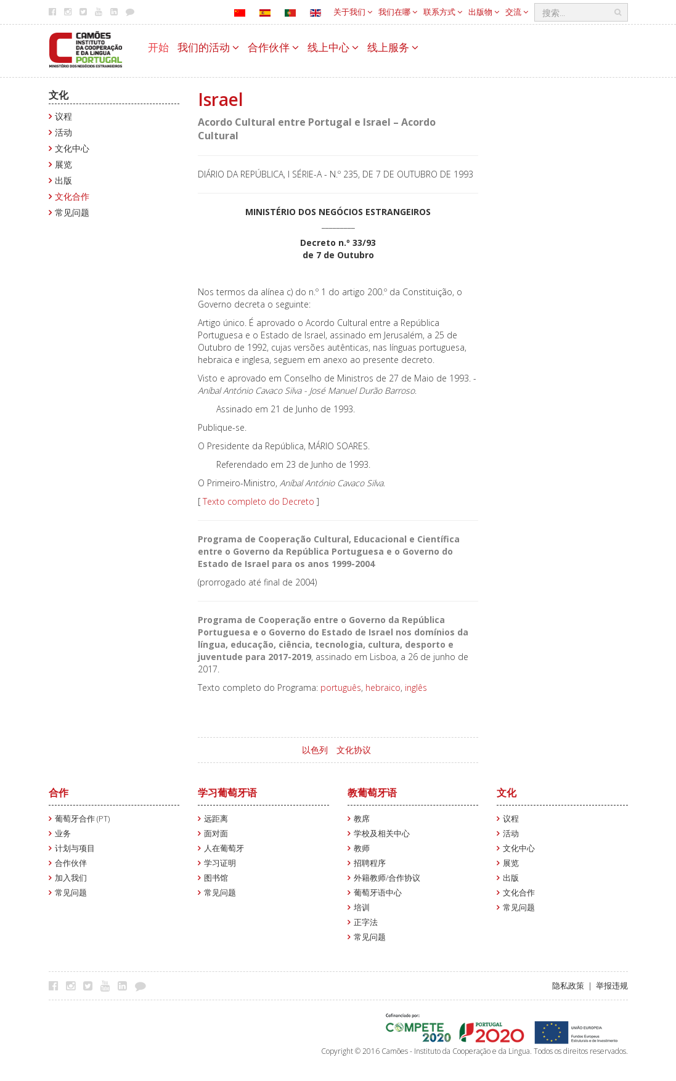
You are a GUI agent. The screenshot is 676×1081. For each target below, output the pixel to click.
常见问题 (72, 212)
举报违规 (612, 986)
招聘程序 (370, 863)
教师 (362, 848)
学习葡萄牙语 (227, 792)
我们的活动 (208, 47)
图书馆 (216, 878)
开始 (158, 47)
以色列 (315, 750)
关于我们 (352, 11)
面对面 (216, 833)
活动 (63, 132)
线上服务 (392, 47)
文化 (58, 95)
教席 (362, 819)
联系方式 (442, 11)
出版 (63, 180)
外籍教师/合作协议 (387, 878)
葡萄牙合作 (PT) (82, 819)
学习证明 (220, 863)
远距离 (216, 819)
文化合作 (72, 196)
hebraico (383, 687)
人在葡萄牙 (224, 848)
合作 (58, 792)
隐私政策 (568, 986)
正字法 (366, 922)
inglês (416, 687)
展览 (63, 164)
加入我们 (71, 878)
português (340, 687)
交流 (516, 11)
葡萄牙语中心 (378, 892)
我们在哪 (397, 11)
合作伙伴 (273, 47)
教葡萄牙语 (372, 792)
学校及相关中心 (382, 833)
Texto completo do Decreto (258, 501)
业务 (63, 833)
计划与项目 (75, 848)
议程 (63, 116)
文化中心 (72, 148)
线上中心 (333, 47)
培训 (362, 907)
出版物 (483, 11)
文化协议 (353, 750)
